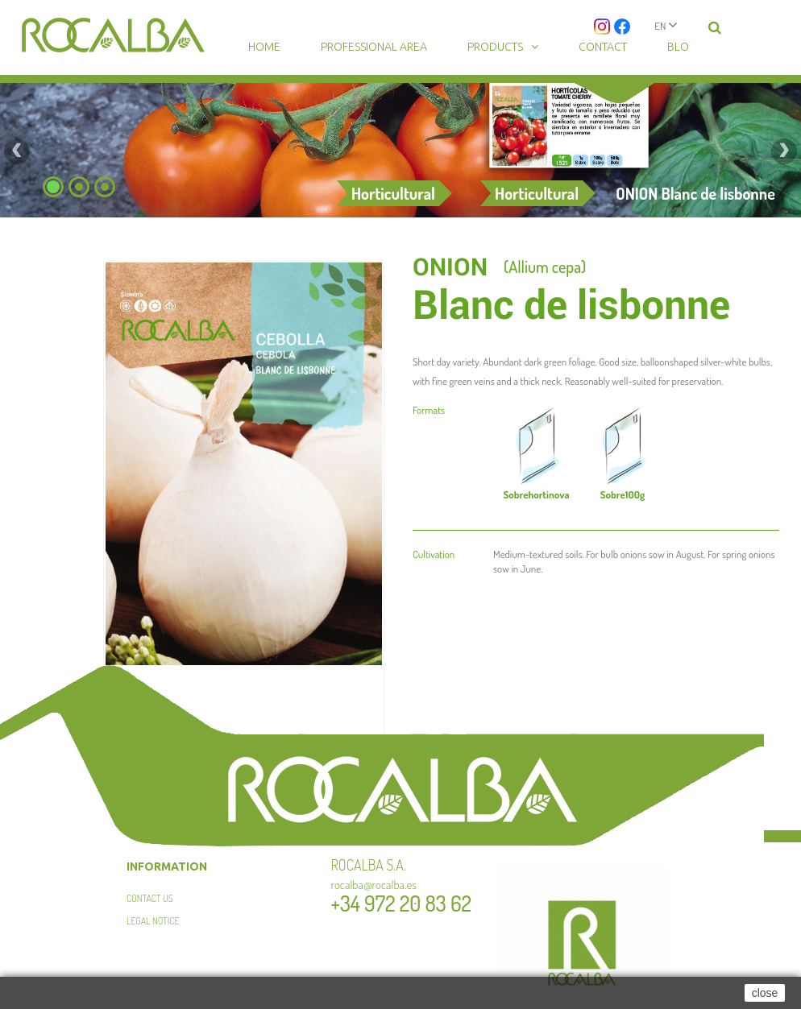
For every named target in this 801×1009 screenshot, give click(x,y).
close (765, 992)
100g (622, 494)
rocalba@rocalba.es (374, 884)
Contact (603, 46)
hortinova (536, 494)
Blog (681, 46)
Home (264, 46)
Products (495, 46)
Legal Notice (153, 921)
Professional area (374, 46)
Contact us (150, 898)
